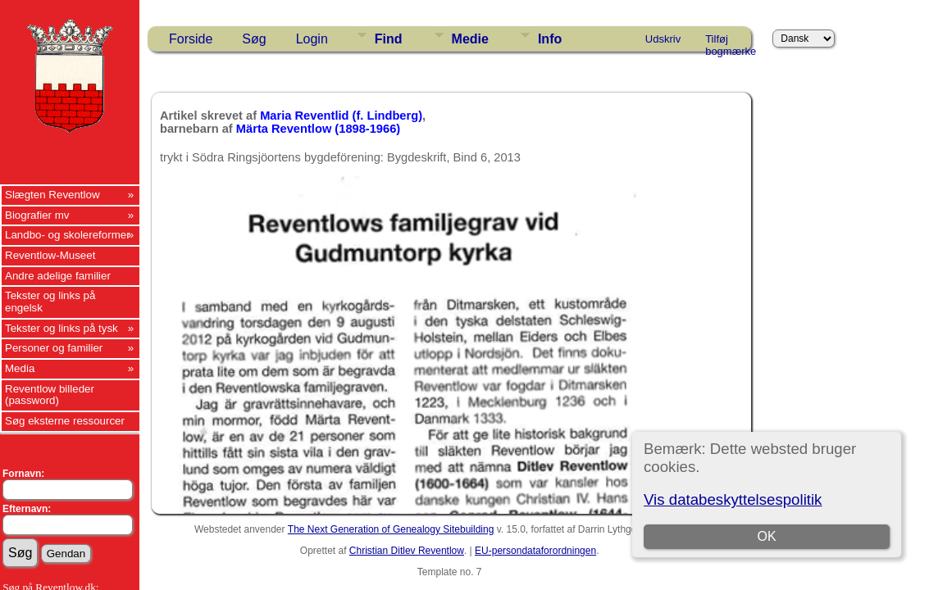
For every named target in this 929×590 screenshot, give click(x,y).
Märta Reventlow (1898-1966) (318, 128)
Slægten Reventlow (52, 194)
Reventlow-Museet (50, 255)
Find (389, 39)
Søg (254, 39)
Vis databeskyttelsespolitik (733, 499)
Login (312, 39)
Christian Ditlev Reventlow (406, 550)
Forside (190, 39)
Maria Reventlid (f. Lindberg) (341, 115)
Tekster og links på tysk (61, 328)
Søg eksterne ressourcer (65, 421)
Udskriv (663, 39)
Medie (470, 39)
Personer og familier (53, 348)
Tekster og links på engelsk (50, 301)
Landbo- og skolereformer (67, 235)
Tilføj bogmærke (730, 42)
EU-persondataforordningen (535, 550)
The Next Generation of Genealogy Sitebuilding (391, 529)
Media (19, 368)
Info (550, 39)
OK (766, 536)
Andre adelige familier (58, 276)
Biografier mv (37, 215)
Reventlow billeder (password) (49, 395)
